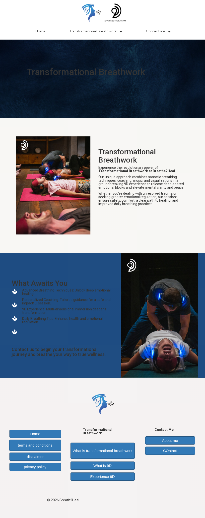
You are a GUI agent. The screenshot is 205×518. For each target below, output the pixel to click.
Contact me (155, 31)
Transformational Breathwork (93, 31)
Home (40, 31)
